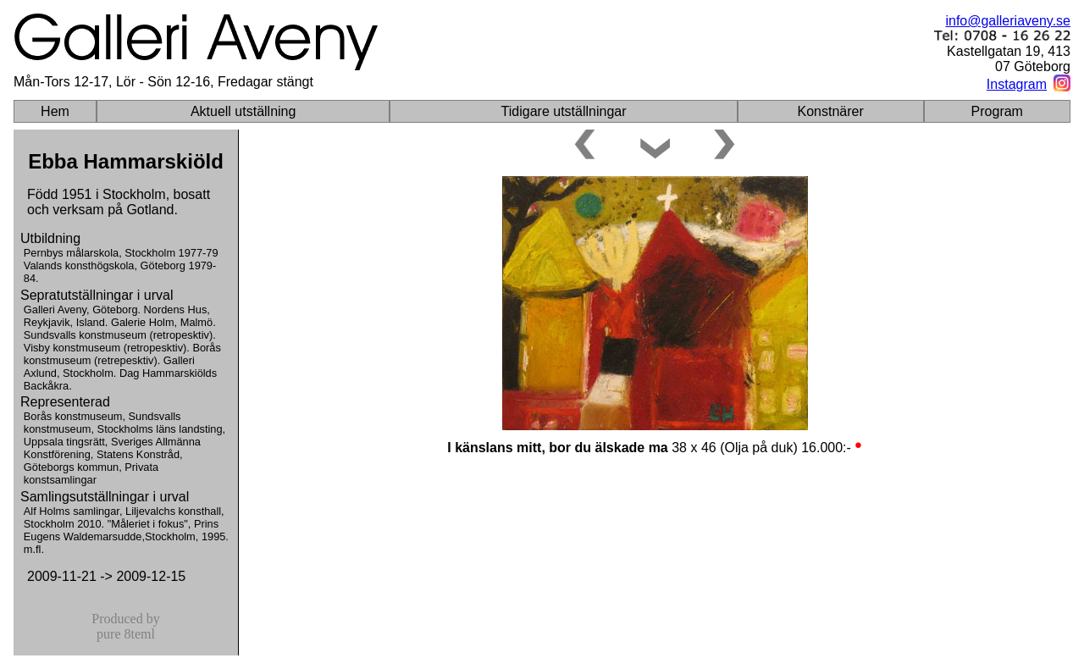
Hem (55, 111)
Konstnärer (831, 111)
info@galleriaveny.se (1007, 21)
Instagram (1017, 84)
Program (997, 111)
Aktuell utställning (243, 111)
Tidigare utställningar (564, 111)
